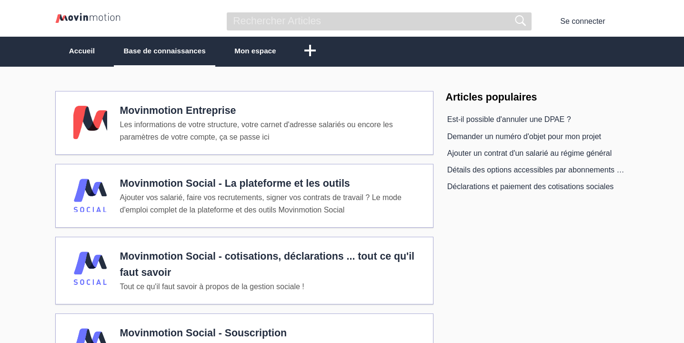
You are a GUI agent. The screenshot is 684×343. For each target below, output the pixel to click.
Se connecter (582, 21)
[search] (379, 21)
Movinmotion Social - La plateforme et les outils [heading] (236, 187)
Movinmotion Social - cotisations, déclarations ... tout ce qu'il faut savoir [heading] (268, 270)
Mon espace (274, 51)
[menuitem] (623, 21)
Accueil (85, 51)
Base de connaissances (175, 51)
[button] (331, 52)
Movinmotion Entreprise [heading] (179, 112)
